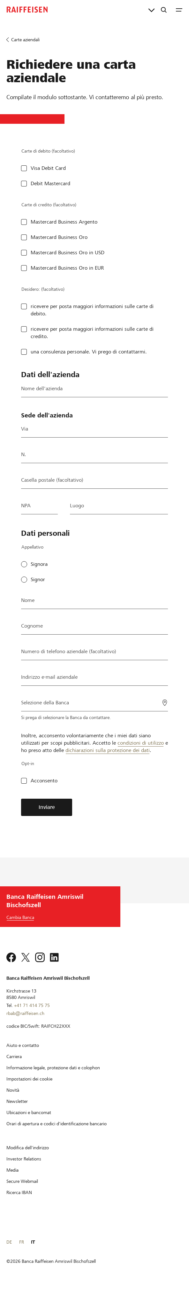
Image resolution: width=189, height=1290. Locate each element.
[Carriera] (14, 1056)
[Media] (12, 1170)
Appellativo (32, 547)
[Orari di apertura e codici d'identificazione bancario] (56, 1123)
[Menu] (179, 10)
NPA (26, 506)
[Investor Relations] (23, 1158)
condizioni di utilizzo (140, 743)
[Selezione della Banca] (94, 702)
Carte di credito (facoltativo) (48, 204)
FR (21, 1242)
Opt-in (27, 763)
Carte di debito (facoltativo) (48, 151)
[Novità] (12, 1090)
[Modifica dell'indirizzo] (27, 1147)
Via (24, 429)
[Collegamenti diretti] (151, 10)
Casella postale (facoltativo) (52, 480)
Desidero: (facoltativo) (42, 289)
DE (9, 1242)
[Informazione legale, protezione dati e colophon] (53, 1067)
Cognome (32, 626)
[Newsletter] (17, 1101)
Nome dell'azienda (42, 388)
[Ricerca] (164, 10)
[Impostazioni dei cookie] (29, 1078)
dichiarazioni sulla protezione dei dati (107, 750)
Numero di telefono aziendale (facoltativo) (68, 651)
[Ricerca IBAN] (19, 1192)
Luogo (77, 506)
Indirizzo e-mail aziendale (49, 677)
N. (23, 454)
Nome (27, 600)
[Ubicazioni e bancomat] (28, 1112)
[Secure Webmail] (22, 1181)
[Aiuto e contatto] (22, 1045)
